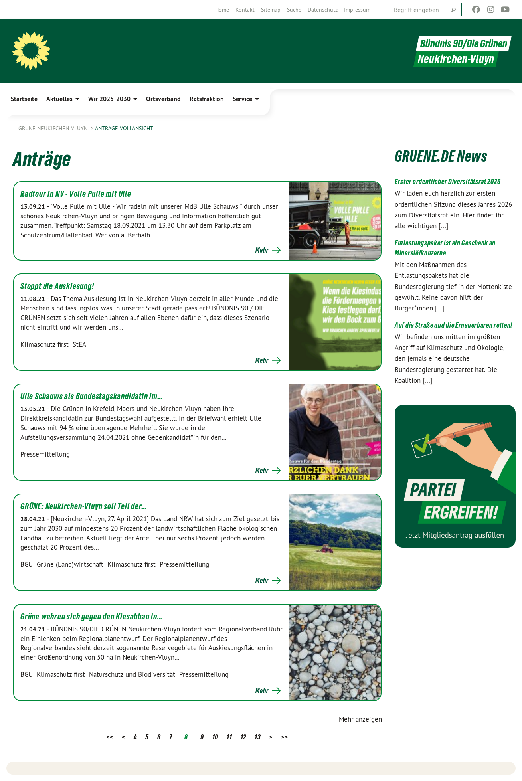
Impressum (357, 9)
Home (222, 9)
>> (284, 737)
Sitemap (271, 9)
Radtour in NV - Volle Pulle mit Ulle (75, 194)
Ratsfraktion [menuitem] (207, 99)
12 (243, 737)
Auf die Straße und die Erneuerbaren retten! (453, 325)
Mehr (261, 250)
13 (258, 737)
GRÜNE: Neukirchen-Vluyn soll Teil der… (83, 506)
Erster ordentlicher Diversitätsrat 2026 (447, 181)
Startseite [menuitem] (24, 99)
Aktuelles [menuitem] (59, 99)
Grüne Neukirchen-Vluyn (53, 128)
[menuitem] (222, 9)
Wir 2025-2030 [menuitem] (109, 99)
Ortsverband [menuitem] (163, 99)
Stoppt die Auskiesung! (57, 286)
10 (215, 737)
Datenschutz (323, 9)
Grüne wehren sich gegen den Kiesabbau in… (91, 616)
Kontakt (245, 9)
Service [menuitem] (242, 99)
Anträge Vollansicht (124, 128)
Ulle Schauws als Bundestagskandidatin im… (91, 396)
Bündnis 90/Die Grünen (462, 43)
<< (109, 737)
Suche (294, 9)
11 (229, 737)
